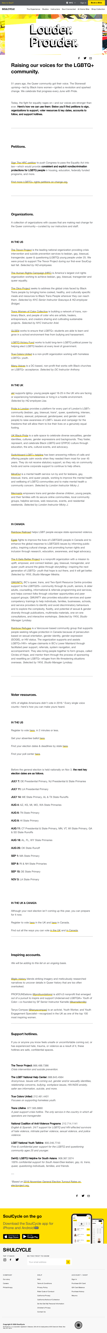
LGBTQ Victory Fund (22, 342)
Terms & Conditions (44, 1283)
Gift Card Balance (78, 1287)
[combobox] (71, 3)
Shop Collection (98, 9)
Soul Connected (69, 9)
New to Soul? (8, 3)
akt (13, 393)
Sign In (74, 1279)
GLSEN (15, 330)
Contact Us (41, 1312)
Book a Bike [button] (96, 3)
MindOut (16, 474)
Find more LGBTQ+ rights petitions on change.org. (39, 181)
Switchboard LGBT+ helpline (27, 454)
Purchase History (78, 1291)
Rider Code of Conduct (45, 1291)
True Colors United (21, 354)
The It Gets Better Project (25, 559)
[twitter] (17, 1259)
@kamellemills (78, 1001)
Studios (45, 9)
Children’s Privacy (44, 1308)
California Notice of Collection (48, 1300)
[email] (49, 1261)
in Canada (72, 930)
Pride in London (20, 408)
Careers (6, 1283)
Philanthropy (7, 1287)
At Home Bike (83, 9)
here (32, 730)
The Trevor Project (21, 249)
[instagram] (4, 1259)
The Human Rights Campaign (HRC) (31, 272)
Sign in (83, 3)
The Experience (33, 9)
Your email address (37, 1262)
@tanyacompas (38, 1009)
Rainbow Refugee (21, 628)
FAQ (39, 1279)
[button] (71, 3)
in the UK (55, 930)
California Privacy (43, 1295)
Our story (6, 1279)
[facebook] (11, 1259)
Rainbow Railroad (21, 532)
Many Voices (18, 365)
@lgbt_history (18, 978)
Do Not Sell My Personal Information (50, 1304)
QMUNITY (16, 582)
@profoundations (42, 994)
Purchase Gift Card (79, 1283)
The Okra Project (20, 288)
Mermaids (16, 493)
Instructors (55, 9)
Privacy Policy (42, 1287)
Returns (74, 1295)
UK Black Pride (19, 435)
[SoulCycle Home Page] (8, 9)
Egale (14, 539)
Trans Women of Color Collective (29, 311)
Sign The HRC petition (23, 162)
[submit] (68, 1262)
